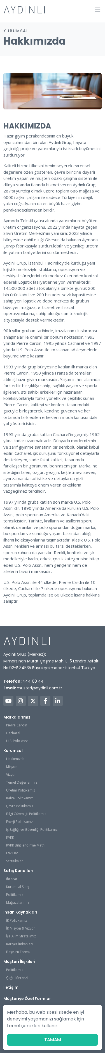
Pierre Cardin (16, 725)
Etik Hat (12, 853)
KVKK (10, 837)
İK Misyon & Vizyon (21, 928)
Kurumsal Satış (17, 886)
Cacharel (13, 733)
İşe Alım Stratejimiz (21, 936)
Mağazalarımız (17, 902)
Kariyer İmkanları (19, 944)
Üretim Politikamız (20, 790)
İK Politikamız (16, 920)
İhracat (11, 879)
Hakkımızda (15, 758)
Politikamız (14, 894)
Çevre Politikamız (19, 806)
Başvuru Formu (18, 951)
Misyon (11, 766)
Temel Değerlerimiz (21, 782)
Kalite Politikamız (19, 798)
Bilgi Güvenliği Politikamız (26, 813)
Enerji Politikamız (19, 821)
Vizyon (11, 774)
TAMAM (52, 1039)
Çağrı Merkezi (17, 977)
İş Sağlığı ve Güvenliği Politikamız (31, 829)
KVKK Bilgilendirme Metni (25, 845)
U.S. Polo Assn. (17, 740)
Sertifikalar (14, 861)
